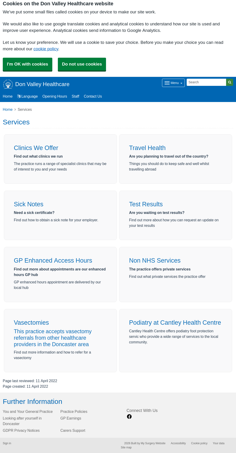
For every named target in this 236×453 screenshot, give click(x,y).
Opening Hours (54, 96)
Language (27, 96)
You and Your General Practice (28, 411)
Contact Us (93, 96)
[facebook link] (129, 417)
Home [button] (8, 96)
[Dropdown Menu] (173, 83)
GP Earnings (70, 418)
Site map (126, 447)
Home (8, 109)
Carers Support (72, 430)
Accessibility (178, 443)
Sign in (7, 443)
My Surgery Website (153, 443)
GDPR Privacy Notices (21, 430)
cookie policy (45, 49)
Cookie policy (199, 443)
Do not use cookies (82, 64)
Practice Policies (73, 411)
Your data (218, 443)
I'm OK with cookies (27, 64)
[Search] (206, 82)
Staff (75, 96)
